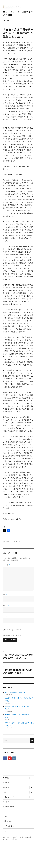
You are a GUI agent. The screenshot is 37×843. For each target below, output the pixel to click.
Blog (5, 792)
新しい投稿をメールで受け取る (12, 635)
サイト (5, 616)
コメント (6, 565)
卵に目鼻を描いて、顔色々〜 (15, 692)
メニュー (6, 20)
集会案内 (6, 787)
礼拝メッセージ (8, 797)
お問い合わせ (7, 821)
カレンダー (7, 802)
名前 (5, 594)
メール (6, 605)
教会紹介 (6, 778)
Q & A (5, 816)
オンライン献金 (8, 826)
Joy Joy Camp (8, 807)
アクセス (6, 783)
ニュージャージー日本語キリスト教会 (14, 837)
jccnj (7, 541)
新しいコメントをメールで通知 (12, 630)
